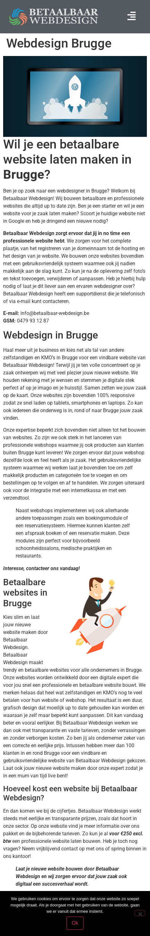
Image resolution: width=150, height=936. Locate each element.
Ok (75, 923)
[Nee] (140, 913)
